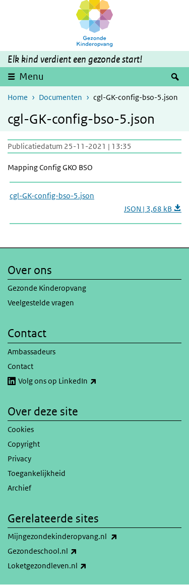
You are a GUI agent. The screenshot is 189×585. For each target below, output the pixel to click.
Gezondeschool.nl (64, 551)
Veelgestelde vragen (41, 302)
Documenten (60, 97)
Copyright (24, 444)
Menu (31, 76)
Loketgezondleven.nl (69, 566)
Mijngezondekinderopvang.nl (85, 536)
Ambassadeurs (31, 351)
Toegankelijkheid (37, 473)
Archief (19, 488)
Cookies (21, 429)
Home (18, 97)
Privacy (19, 458)
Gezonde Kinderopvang (47, 288)
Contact (20, 366)
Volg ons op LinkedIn (79, 381)
